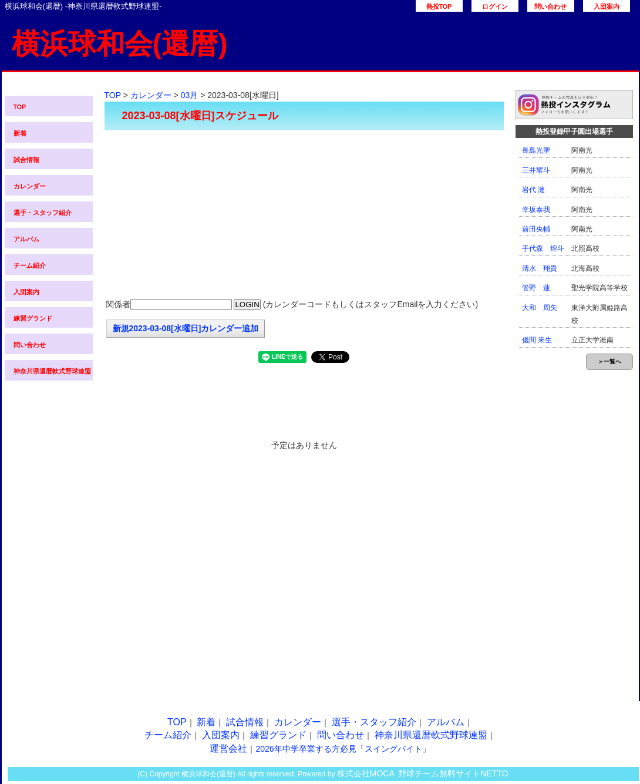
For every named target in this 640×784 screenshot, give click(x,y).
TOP (20, 106)
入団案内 (606, 6)
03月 (189, 95)
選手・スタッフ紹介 (43, 212)
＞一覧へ (609, 361)
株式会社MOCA (366, 773)
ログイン (495, 6)
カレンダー (30, 186)
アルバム (26, 239)
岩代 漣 (533, 190)
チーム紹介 (30, 265)
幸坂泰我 (536, 210)
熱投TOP (439, 6)
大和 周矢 (539, 308)
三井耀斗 (536, 170)
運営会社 (228, 748)
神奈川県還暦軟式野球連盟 (52, 371)
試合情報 (26, 159)
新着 (20, 133)
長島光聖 (536, 150)
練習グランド (33, 318)
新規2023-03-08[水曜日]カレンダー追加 (186, 328)
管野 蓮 (536, 288)
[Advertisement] (304, 215)
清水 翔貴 (539, 268)
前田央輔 (536, 229)
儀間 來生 (537, 340)
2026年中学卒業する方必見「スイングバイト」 (342, 748)
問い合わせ (550, 6)
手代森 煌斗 (543, 248)
